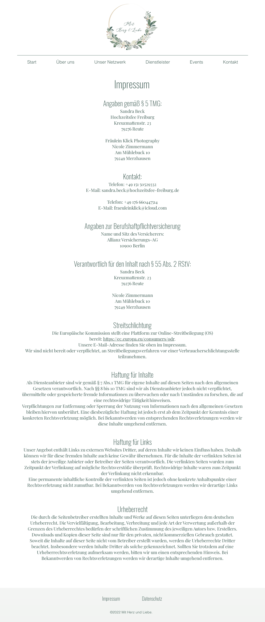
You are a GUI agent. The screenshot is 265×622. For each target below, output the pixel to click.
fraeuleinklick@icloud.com (140, 208)
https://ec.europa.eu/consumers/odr (138, 339)
